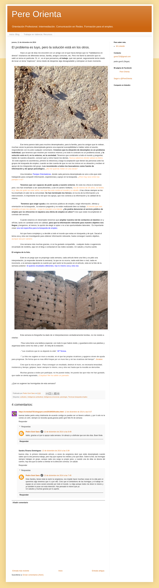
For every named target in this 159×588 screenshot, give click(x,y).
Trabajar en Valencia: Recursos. (38, 34)
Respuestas (25, 427)
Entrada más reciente (20, 571)
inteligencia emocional (51, 397)
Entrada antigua (98, 571)
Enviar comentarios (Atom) (33, 575)
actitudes (23, 397)
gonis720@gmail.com (122, 57)
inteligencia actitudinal (35, 397)
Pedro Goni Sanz (33, 432)
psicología (63, 397)
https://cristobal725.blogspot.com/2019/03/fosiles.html (41, 412)
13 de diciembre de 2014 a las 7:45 (57, 475)
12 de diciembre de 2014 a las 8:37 (78, 412)
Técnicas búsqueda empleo (77, 397)
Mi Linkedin (120, 46)
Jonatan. (99, 359)
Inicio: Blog (14, 34)
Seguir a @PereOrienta (123, 79)
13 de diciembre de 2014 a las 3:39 (55, 451)
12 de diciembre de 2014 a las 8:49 (57, 432)
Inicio (60, 571)
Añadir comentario (20, 503)
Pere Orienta (36, 14)
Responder (23, 422)
